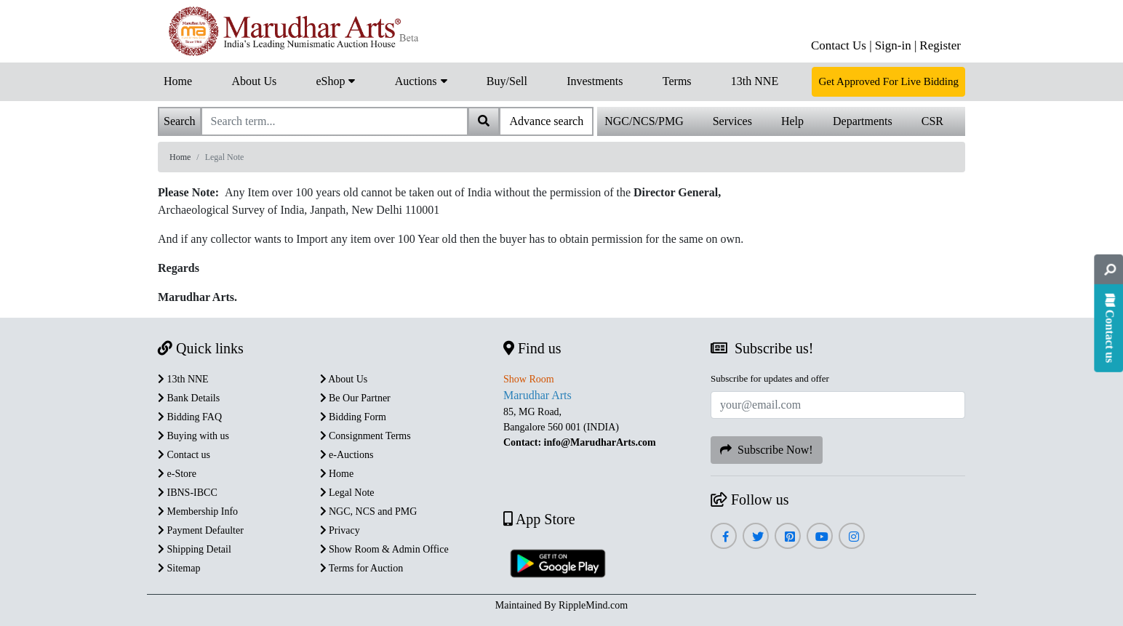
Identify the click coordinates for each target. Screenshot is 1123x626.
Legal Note (347, 492)
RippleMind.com (593, 605)
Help (792, 121)
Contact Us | (841, 45)
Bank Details (189, 398)
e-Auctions (347, 454)
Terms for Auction (362, 568)
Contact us (184, 454)
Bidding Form (353, 417)
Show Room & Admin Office (384, 549)
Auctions (421, 80)
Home (178, 81)
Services (732, 121)
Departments (862, 121)
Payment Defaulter (201, 530)
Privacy (340, 530)
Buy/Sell (507, 81)
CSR (932, 121)
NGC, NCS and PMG (368, 511)
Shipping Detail (194, 549)
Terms (677, 81)
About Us (253, 81)
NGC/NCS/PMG (643, 121)
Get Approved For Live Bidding (888, 81)
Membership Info (198, 511)
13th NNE (754, 81)
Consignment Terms (365, 435)
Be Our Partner (355, 398)
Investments (595, 81)
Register (940, 45)
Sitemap (179, 568)
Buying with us (193, 435)
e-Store (177, 473)
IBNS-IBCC (187, 492)
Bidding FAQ (190, 417)
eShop (335, 80)
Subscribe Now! (766, 450)
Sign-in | (896, 45)
